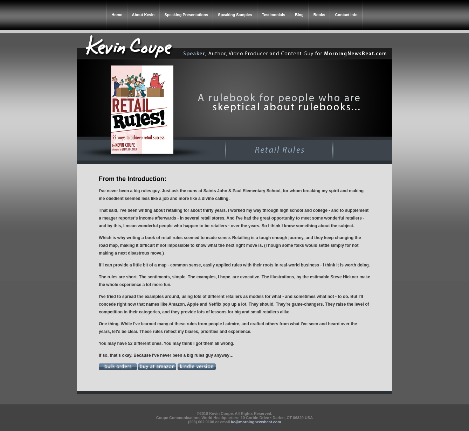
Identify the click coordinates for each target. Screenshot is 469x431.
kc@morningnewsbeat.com (256, 422)
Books (319, 15)
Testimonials (273, 15)
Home (116, 15)
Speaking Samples (235, 15)
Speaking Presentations (186, 15)
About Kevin (143, 15)
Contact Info (346, 15)
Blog (299, 15)
